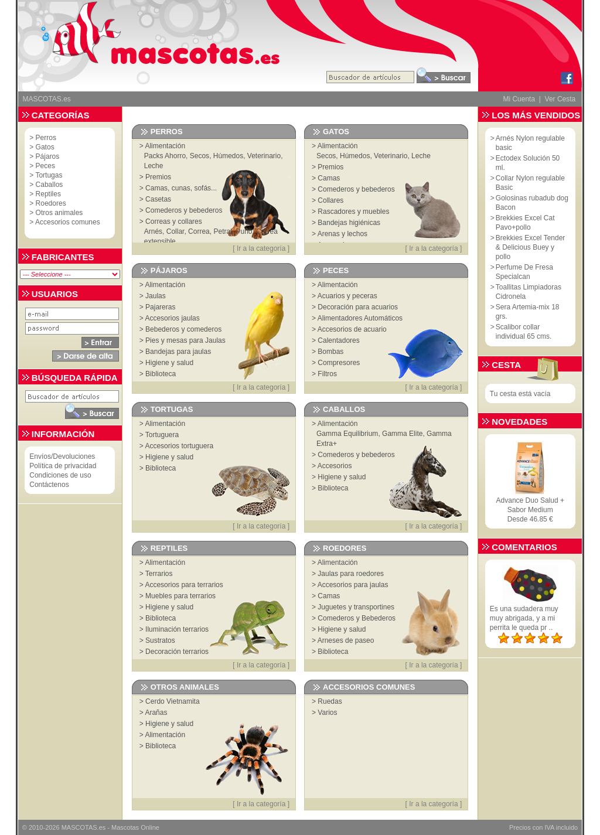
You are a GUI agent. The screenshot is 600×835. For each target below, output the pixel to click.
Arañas (156, 712)
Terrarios (159, 574)
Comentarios (524, 547)
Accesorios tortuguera (179, 446)
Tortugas (48, 175)
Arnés (153, 231)
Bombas (330, 351)
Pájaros (48, 156)
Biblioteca (160, 374)
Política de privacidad (62, 466)
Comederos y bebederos (183, 210)
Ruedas (330, 701)
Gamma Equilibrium (347, 434)
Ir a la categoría (261, 248)
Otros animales (59, 213)
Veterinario (264, 156)
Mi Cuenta (519, 99)
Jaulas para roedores (351, 574)
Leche (153, 166)
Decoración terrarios (177, 651)
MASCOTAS (79, 827)
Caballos (49, 184)
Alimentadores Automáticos (360, 318)
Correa (199, 231)
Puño (244, 231)
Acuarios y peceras (347, 296)
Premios (158, 177)
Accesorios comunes (67, 222)
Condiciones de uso (60, 475)
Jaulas (155, 296)
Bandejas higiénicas (349, 223)
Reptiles (48, 194)
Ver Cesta (560, 99)
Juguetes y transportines (356, 607)
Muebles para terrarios (180, 596)
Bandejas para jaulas (178, 351)
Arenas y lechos (342, 234)
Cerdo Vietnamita (172, 701)
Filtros (327, 374)
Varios (327, 712)
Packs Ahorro (165, 156)
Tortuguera (162, 435)
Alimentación (165, 146)
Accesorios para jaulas (353, 585)
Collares (330, 200)
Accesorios (335, 466)
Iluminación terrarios (177, 629)
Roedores (51, 203)
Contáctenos (49, 484)
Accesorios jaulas (172, 318)
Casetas (158, 199)
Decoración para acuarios (358, 307)
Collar (175, 231)
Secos (199, 156)
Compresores (339, 363)
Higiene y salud (169, 363)
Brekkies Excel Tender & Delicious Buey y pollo (530, 247)
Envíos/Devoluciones (62, 456)
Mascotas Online (135, 827)
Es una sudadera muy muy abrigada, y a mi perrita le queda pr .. (524, 618)
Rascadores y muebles (353, 211)
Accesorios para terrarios (184, 585)
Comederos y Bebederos (357, 618)
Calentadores (338, 340)
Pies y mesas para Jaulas (185, 340)
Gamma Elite (402, 434)
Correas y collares (173, 221)
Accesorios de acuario (352, 329)
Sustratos (160, 640)
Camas (329, 178)
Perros (46, 138)
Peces (45, 166)
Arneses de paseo (346, 640)
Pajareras (160, 307)
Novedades (519, 422)
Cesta (506, 365)
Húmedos (228, 156)
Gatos (45, 147)
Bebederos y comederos (183, 329)
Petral (222, 231)
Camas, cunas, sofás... (181, 188)
